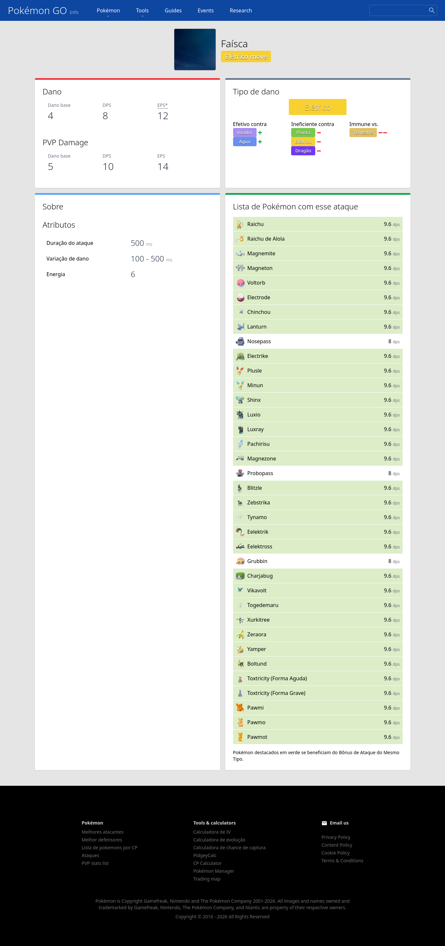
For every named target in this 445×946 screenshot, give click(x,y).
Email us (339, 823)
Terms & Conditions (342, 860)
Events (206, 10)
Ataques (90, 855)
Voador (245, 132)
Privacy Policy (335, 837)
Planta (303, 132)
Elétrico (303, 141)
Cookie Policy (335, 853)
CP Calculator (207, 863)
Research (241, 10)
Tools (142, 13)
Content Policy (336, 845)
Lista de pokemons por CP (110, 847)
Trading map (206, 879)
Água (244, 141)
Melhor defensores (102, 840)
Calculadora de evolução (219, 840)
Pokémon (108, 13)
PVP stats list (95, 863)
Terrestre (363, 132)
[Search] (403, 10)
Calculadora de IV (212, 832)
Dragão (303, 151)
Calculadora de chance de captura (229, 847)
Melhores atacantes (103, 832)
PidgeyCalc (204, 855)
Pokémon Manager (213, 871)
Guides (173, 10)
